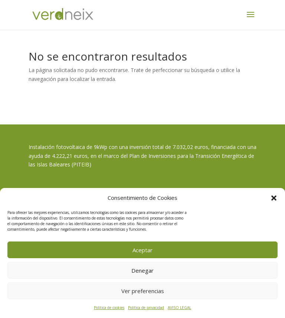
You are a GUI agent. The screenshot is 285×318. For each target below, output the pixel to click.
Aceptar (142, 250)
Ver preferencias (142, 291)
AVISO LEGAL (179, 307)
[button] (274, 198)
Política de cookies (109, 307)
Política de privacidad (146, 307)
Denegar (142, 270)
